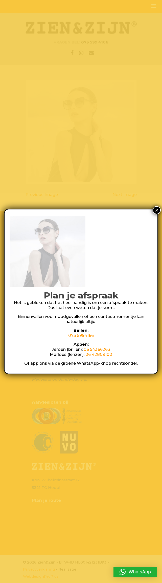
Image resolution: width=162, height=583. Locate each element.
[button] (135, 572)
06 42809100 (98, 354)
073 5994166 (81, 335)
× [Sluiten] (156, 210)
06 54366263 (97, 349)
